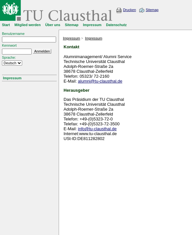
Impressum (12, 78)
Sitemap (152, 10)
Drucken (129, 10)
